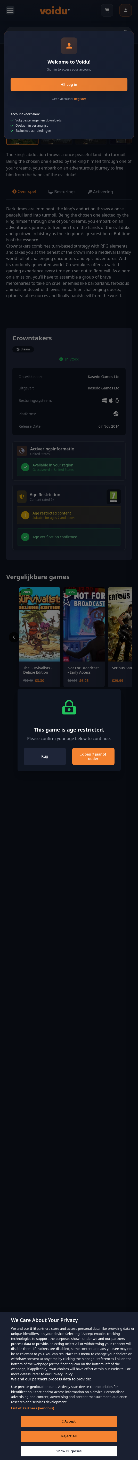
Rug (44, 756)
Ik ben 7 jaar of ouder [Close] (93, 756)
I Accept (69, 1427)
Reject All (69, 1442)
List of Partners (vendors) (32, 1414)
